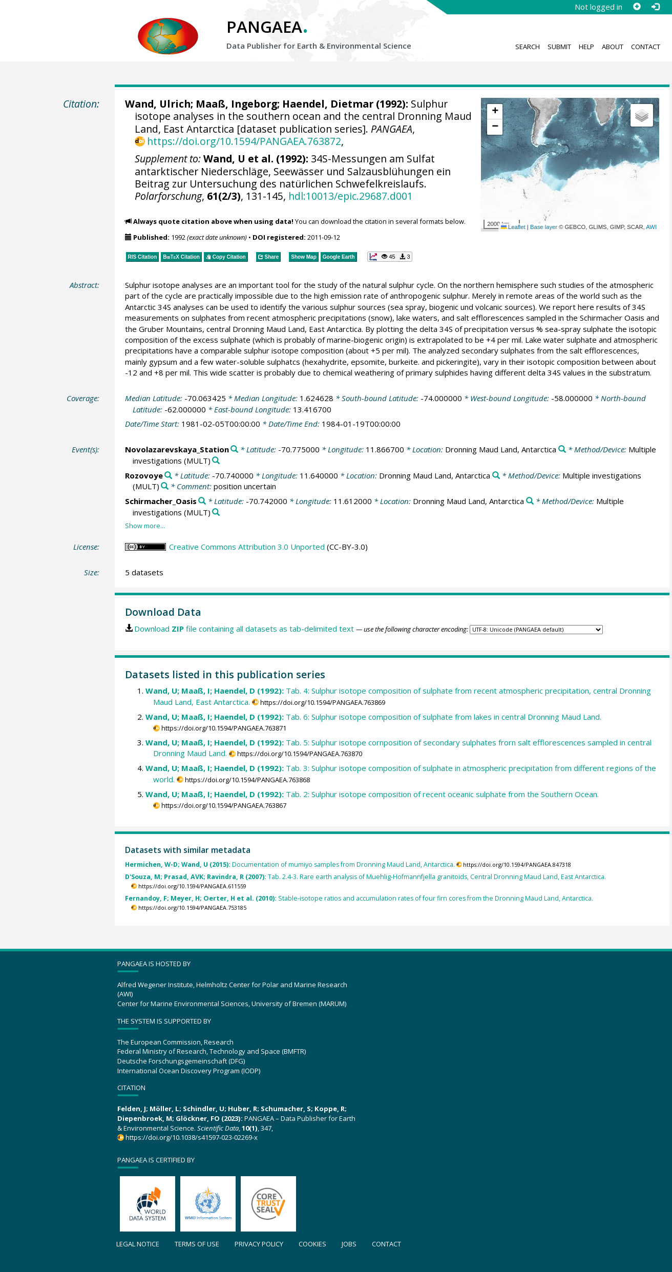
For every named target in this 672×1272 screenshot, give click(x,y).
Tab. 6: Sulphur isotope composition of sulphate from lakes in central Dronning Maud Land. (373, 717)
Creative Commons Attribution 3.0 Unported (247, 546)
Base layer (543, 227)
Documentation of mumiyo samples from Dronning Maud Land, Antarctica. (290, 864)
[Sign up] (636, 7)
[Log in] (655, 7)
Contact (645, 46)
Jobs (349, 1243)
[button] (494, 111)
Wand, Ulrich (158, 104)
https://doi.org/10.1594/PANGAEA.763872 (244, 141)
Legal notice (137, 1243)
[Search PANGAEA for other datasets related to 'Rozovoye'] (168, 475)
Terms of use (197, 1243)
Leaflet (513, 227)
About (612, 46)
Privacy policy (259, 1243)
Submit (559, 46)
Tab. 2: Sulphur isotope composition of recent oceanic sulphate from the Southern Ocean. (372, 794)
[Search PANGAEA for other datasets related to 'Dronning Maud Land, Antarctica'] (562, 449)
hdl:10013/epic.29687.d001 (350, 196)
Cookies (312, 1243)
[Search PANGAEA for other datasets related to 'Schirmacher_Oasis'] (202, 501)
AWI (651, 227)
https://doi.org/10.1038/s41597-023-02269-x (191, 1137)
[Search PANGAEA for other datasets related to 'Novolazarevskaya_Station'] (234, 449)
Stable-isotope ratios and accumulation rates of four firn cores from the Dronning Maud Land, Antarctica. (359, 898)
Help (586, 46)
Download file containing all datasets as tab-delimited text (244, 628)
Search (527, 46)
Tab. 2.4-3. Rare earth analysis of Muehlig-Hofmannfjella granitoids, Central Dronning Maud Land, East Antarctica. (365, 876)
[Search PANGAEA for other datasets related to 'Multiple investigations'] (216, 461)
